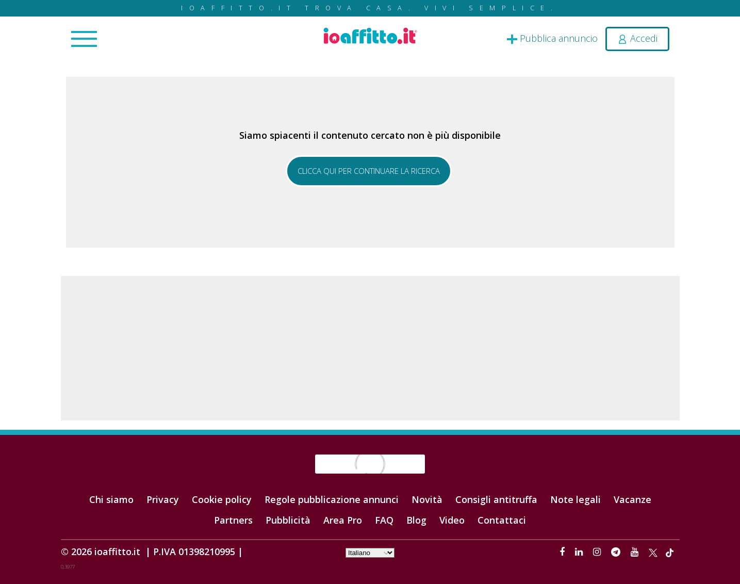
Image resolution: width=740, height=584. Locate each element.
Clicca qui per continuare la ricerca (369, 171)
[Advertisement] (370, 348)
